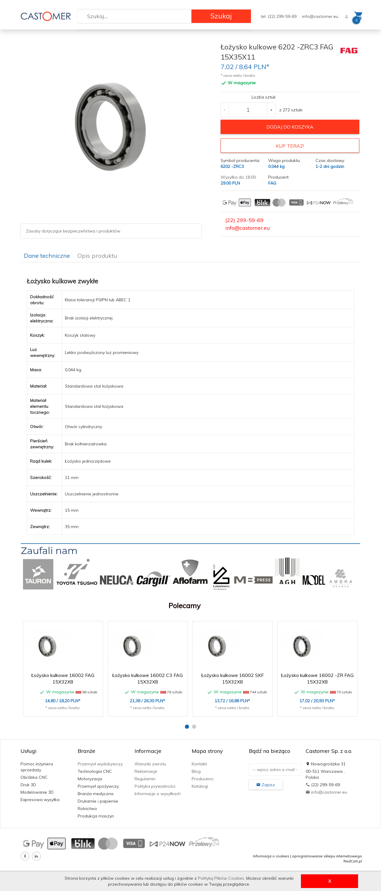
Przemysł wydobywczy (100, 763)
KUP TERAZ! (290, 146)
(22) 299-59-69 (244, 220)
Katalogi (200, 786)
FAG (272, 183)
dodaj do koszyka (289, 127)
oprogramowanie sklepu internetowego (327, 855)
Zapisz (265, 784)
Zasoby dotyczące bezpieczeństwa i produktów (73, 231)
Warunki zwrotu (150, 763)
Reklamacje (146, 771)
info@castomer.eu (320, 16)
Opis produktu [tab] (97, 255)
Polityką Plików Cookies (221, 878)
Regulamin (145, 778)
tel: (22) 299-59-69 (279, 16)
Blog (196, 771)
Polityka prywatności (155, 786)
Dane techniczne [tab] (47, 255)
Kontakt (199, 763)
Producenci (202, 778)
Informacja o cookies (271, 855)
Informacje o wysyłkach (158, 793)
